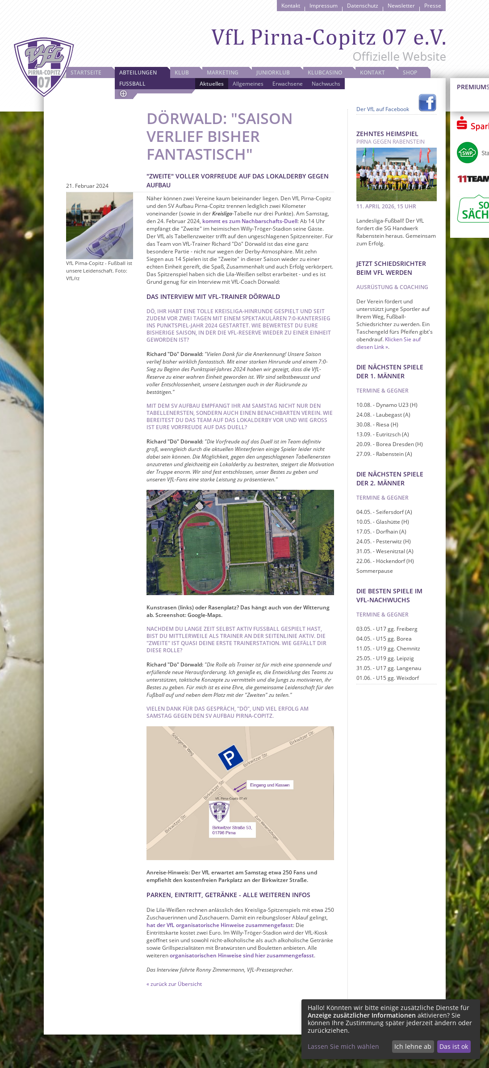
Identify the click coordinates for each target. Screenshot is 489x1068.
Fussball (132, 83)
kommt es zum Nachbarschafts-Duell (249, 221)
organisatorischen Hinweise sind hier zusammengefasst (242, 955)
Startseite (86, 72)
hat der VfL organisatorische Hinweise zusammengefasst (219, 925)
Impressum (323, 5)
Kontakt (290, 5)
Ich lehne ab (412, 1046)
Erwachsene (287, 83)
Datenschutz (362, 5)
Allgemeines (248, 83)
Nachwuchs (326, 83)
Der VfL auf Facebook (382, 109)
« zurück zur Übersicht (174, 984)
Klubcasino (325, 72)
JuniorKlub (273, 72)
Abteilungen (138, 72)
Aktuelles (212, 83)
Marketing (222, 72)
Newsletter (401, 5)
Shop (410, 72)
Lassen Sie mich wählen (343, 1046)
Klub (182, 72)
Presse (432, 5)
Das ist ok (453, 1046)
